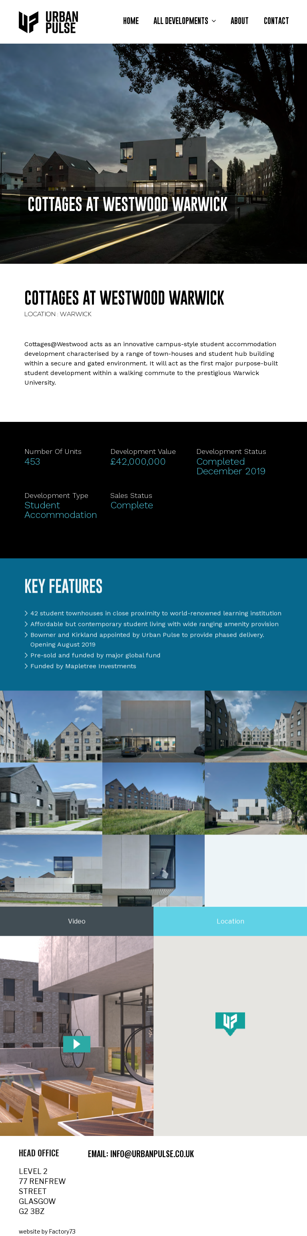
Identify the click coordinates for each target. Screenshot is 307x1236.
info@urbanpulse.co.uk (152, 1154)
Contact (276, 21)
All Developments (185, 21)
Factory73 (62, 1231)
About (240, 21)
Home (131, 21)
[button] (230, 1028)
